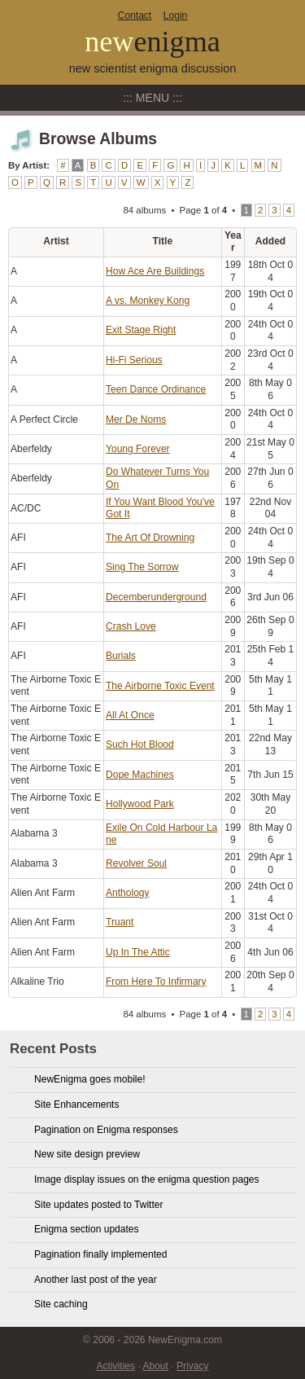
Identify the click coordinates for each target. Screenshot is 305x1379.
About (155, 1366)
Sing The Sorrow (142, 567)
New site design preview (87, 1154)
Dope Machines (140, 774)
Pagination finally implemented (100, 1254)
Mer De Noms (136, 419)
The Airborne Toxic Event (160, 686)
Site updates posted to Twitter (98, 1204)
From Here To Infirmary (156, 981)
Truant (119, 922)
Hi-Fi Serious (134, 360)
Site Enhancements (76, 1104)
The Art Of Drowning (150, 537)
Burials (121, 655)
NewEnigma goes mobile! (90, 1079)
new (152, 41)
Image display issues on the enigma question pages (146, 1179)
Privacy (192, 1366)
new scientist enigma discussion (153, 68)
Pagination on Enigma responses (106, 1129)
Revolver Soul (136, 863)
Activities (116, 1366)
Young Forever (138, 449)
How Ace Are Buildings (155, 271)
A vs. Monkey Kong (148, 300)
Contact (135, 15)
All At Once (130, 715)
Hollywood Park (140, 804)
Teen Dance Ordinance (156, 389)
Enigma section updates (86, 1229)
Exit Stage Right (141, 330)
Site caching (61, 1304)
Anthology (128, 892)
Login (175, 15)
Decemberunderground (156, 597)
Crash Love (131, 626)
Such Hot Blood (140, 744)
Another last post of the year (95, 1279)
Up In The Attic (138, 952)
